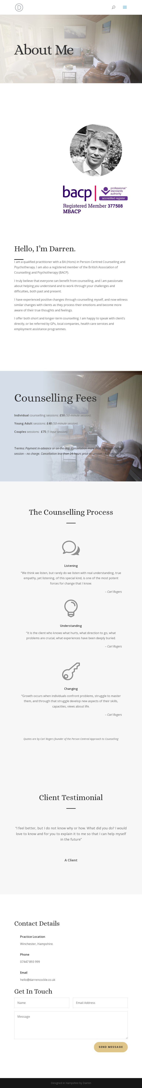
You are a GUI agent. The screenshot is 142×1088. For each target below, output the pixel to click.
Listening (71, 566)
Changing (71, 689)
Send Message (111, 1047)
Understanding (71, 626)
